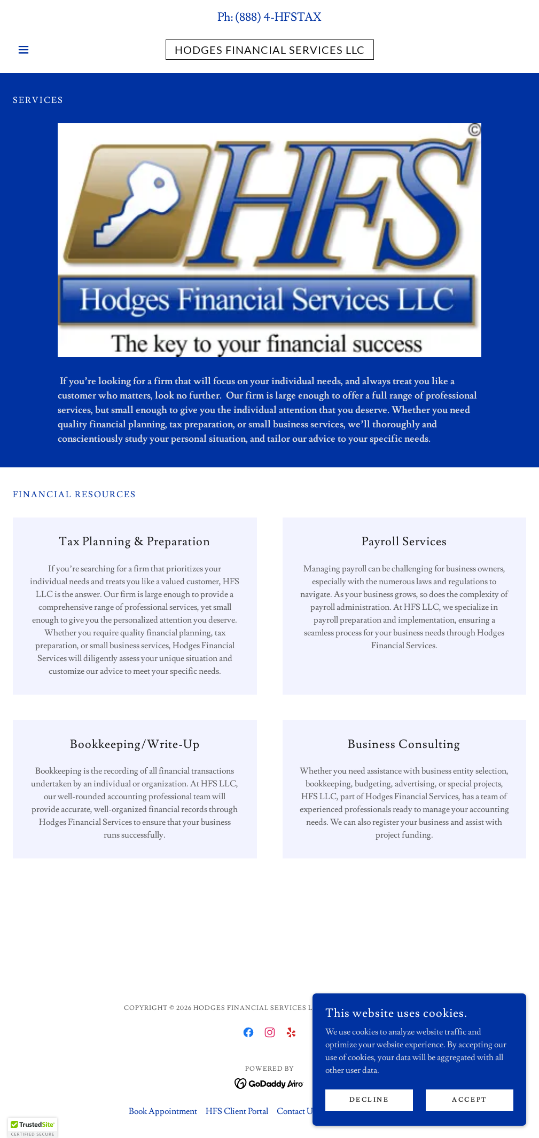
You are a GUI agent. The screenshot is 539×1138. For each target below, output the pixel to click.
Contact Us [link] (296, 1111)
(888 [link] (246, 17)
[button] (51, 49)
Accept (469, 1100)
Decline (369, 1100)
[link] (269, 51)
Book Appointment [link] (163, 1111)
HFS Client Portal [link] (237, 1111)
